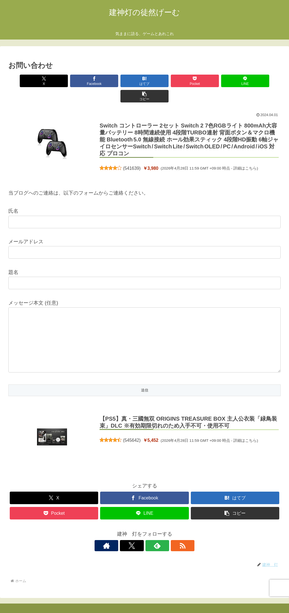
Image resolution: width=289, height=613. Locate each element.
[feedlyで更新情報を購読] (151, 530)
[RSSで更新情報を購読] (163, 530)
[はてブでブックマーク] (122, 81)
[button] (259, 81)
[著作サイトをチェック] (125, 530)
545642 (131, 425)
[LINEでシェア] (213, 81)
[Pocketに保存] (167, 81)
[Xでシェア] (30, 81)
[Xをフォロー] (138, 530)
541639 (131, 153)
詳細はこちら (245, 153)
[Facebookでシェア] (76, 81)
